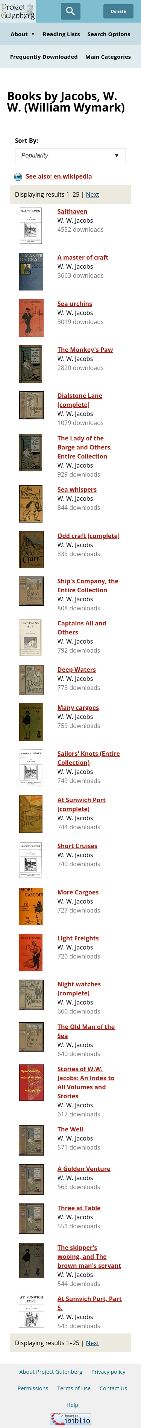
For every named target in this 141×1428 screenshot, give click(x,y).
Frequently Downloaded (44, 56)
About (23, 33)
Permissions (33, 1388)
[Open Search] (70, 11)
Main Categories (108, 56)
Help (72, 1404)
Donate (118, 11)
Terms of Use (74, 1388)
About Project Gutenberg (50, 1371)
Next (92, 194)
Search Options (109, 34)
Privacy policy (108, 1371)
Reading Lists (61, 34)
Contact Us (113, 1388)
